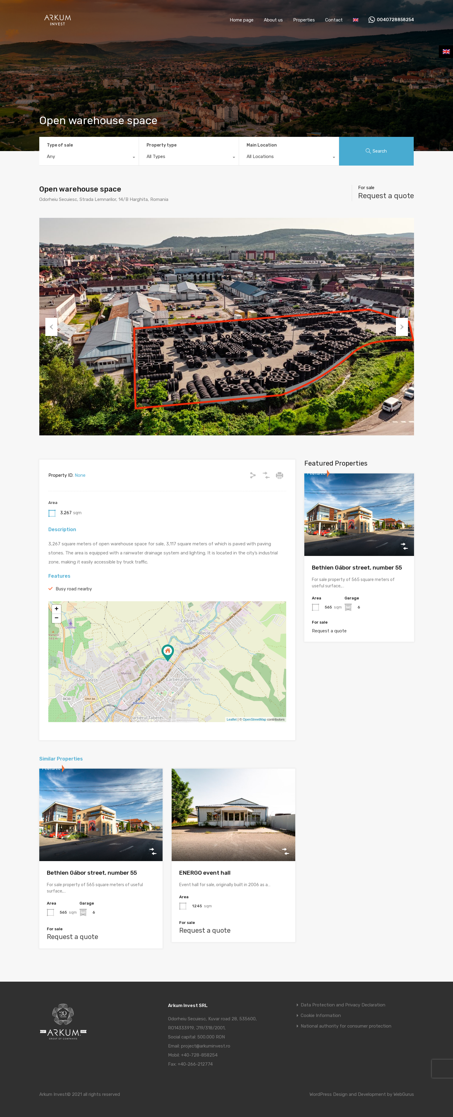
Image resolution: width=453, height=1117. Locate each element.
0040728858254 (395, 20)
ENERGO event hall (205, 872)
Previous (51, 327)
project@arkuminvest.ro (205, 1046)
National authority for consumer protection (346, 1026)
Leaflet (232, 719)
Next (402, 327)
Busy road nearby (74, 589)
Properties (304, 20)
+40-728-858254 (199, 1055)
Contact (334, 20)
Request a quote (386, 196)
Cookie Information (321, 1015)
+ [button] (56, 609)
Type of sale (60, 145)
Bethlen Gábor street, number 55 (92, 872)
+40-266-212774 (195, 1064)
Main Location (262, 145)
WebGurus (403, 1094)
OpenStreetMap (254, 719)
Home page (242, 20)
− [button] (56, 618)
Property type (161, 145)
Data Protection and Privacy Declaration (343, 1005)
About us (273, 20)
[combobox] (89, 158)
